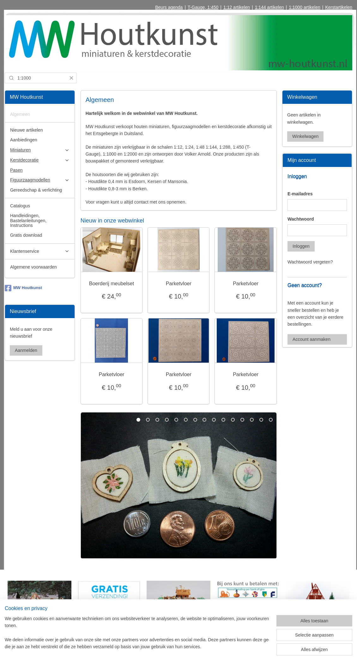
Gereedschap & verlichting (36, 190)
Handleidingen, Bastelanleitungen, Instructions (28, 220)
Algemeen (20, 114)
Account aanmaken (311, 339)
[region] (137, 633)
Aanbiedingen (23, 139)
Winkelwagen (305, 136)
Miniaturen (40, 150)
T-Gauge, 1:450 (203, 7)
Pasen (16, 170)
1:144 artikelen (269, 7)
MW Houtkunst (23, 288)
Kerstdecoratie (40, 160)
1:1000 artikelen (304, 7)
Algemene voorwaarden (33, 267)
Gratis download (26, 235)
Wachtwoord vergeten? (310, 261)
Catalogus (20, 205)
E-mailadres (299, 193)
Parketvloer (178, 283)
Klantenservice (40, 251)
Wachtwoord (300, 219)
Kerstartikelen (338, 7)
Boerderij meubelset (111, 283)
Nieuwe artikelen (26, 130)
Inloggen (301, 246)
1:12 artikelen (236, 7)
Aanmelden (26, 350)
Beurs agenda (169, 7)
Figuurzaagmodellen (40, 180)
